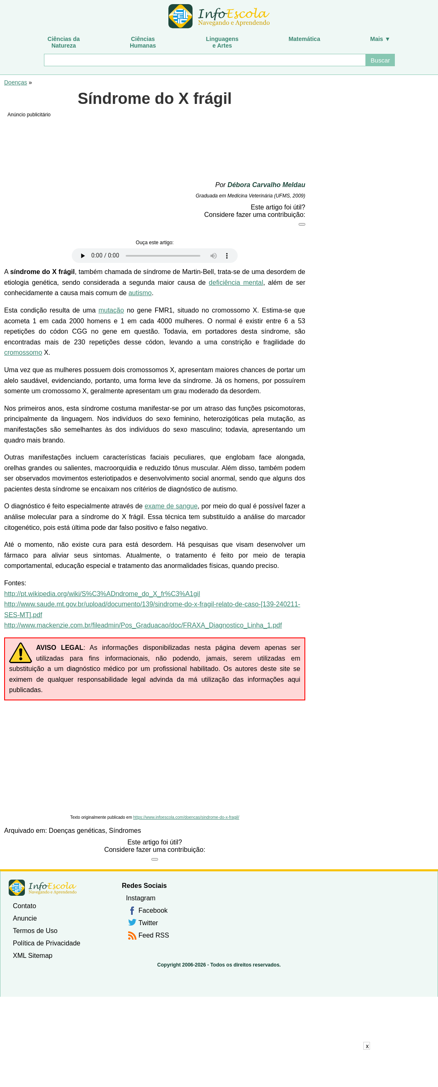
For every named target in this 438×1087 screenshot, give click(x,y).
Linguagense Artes (222, 42)
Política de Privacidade (46, 943)
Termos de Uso (35, 930)
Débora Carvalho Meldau (266, 184)
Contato (24, 905)
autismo (140, 292)
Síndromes (125, 830)
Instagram (141, 898)
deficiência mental (236, 282)
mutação (111, 310)
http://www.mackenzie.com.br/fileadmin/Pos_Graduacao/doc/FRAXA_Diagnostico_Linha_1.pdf (143, 625)
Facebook (153, 910)
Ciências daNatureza (64, 42)
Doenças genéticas (77, 830)
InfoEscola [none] (43, 888)
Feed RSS (154, 935)
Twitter (148, 922)
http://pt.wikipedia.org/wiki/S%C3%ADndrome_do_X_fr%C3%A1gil (102, 593)
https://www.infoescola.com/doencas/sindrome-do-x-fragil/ (186, 817)
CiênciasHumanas (143, 42)
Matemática (304, 39)
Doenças (15, 82)
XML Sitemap (32, 955)
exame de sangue (171, 506)
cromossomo (23, 352)
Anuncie (25, 918)
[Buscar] (204, 60)
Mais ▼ (380, 39)
